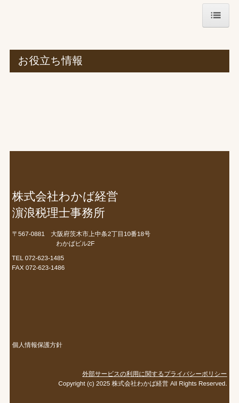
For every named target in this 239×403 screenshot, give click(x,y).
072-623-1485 (44, 258)
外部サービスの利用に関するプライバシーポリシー (154, 373)
